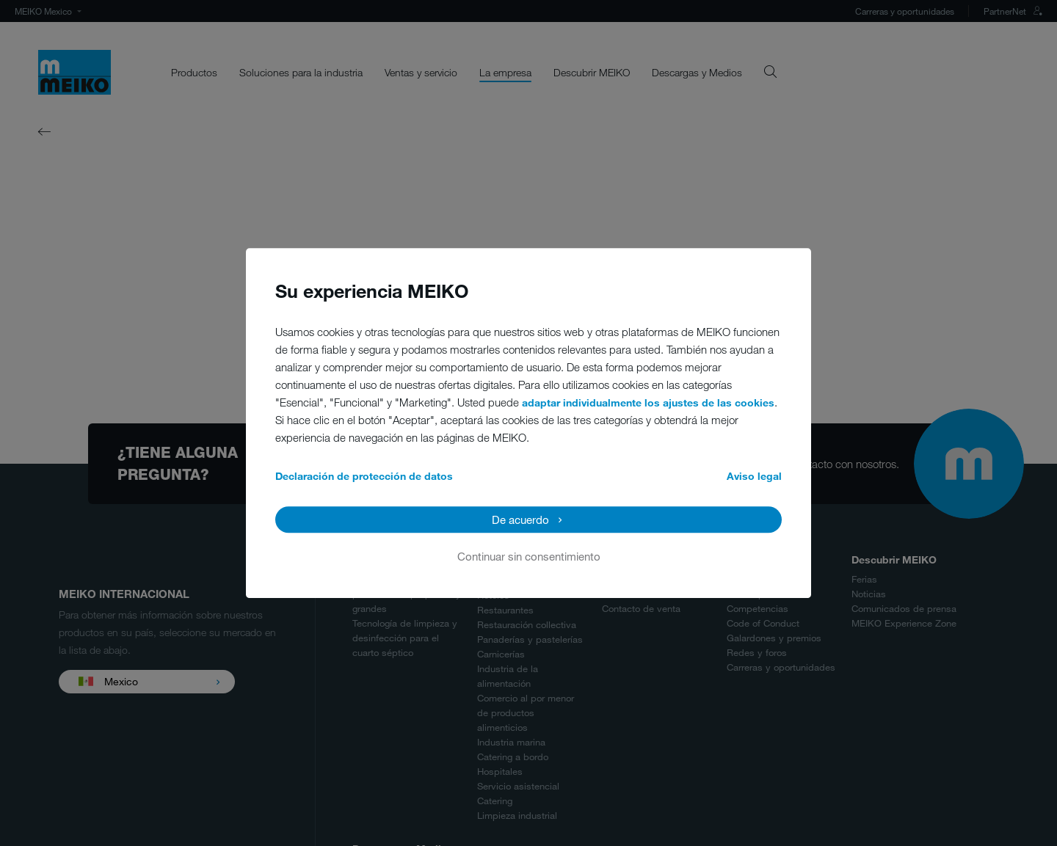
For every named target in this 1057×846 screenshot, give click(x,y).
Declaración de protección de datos (364, 476)
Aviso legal (754, 476)
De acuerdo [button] (520, 519)
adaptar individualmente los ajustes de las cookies (648, 402)
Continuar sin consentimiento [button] (528, 556)
